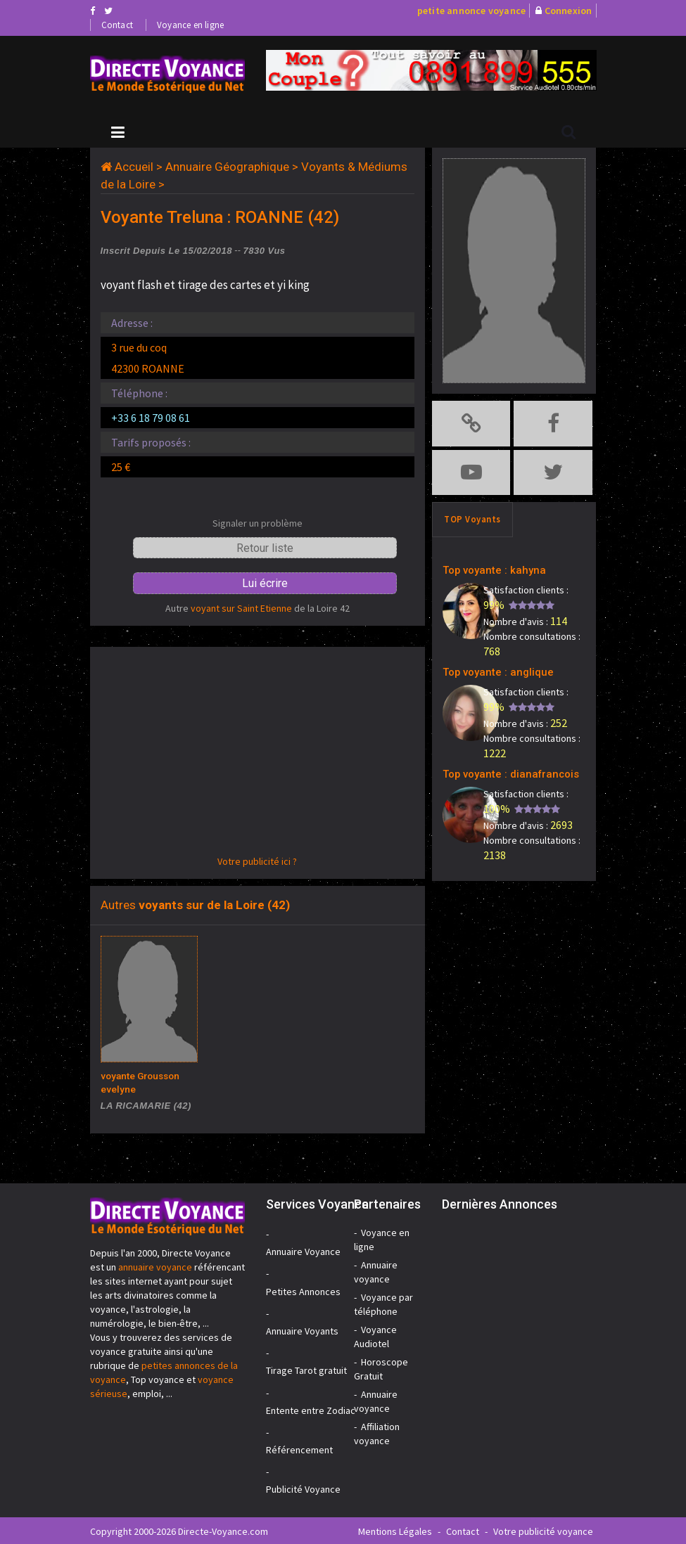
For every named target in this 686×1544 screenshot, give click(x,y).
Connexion (568, 10)
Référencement (299, 1448)
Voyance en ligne (190, 25)
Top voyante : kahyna (485, 563)
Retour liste (264, 548)
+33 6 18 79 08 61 (150, 418)
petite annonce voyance (471, 10)
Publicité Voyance (303, 1487)
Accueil (134, 167)
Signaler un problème (257, 523)
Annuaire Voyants (302, 1329)
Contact (117, 25)
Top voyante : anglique (489, 664)
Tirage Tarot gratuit (306, 1369)
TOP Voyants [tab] (472, 514)
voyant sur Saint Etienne (241, 608)
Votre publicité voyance (543, 1530)
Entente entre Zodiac (310, 1409)
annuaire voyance (155, 1265)
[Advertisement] (258, 755)
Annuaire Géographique (227, 167)
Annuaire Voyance (303, 1250)
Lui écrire (265, 583)
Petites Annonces (303, 1290)
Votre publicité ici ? (257, 861)
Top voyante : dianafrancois (500, 764)
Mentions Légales (395, 1530)
